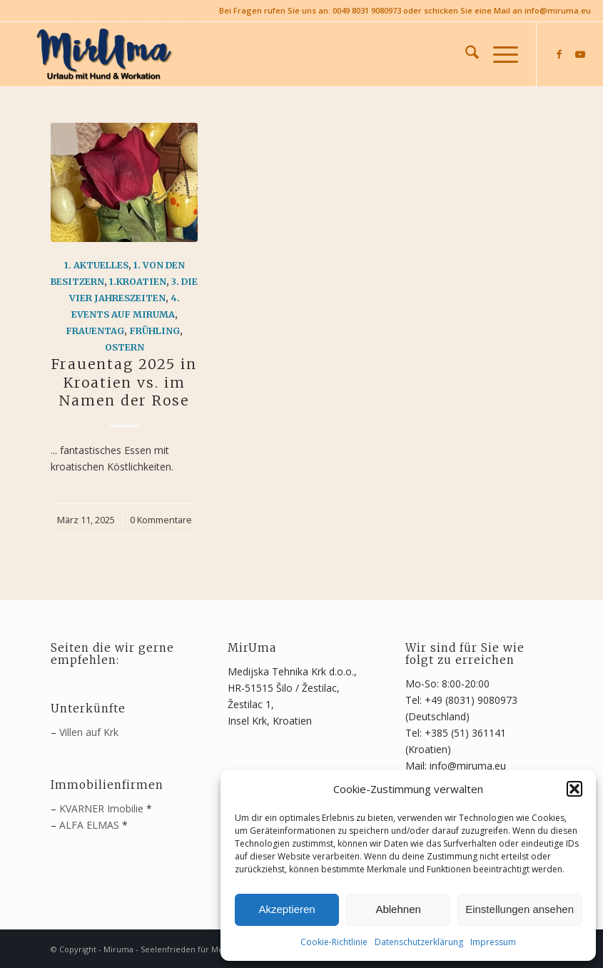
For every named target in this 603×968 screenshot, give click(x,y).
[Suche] (465, 54)
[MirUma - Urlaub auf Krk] (106, 54)
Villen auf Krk (88, 732)
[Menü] (498, 54)
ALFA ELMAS (89, 825)
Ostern (124, 347)
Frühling (154, 331)
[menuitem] (465, 54)
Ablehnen (397, 909)
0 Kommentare (161, 520)
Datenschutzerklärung (419, 942)
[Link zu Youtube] (580, 54)
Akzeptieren (286, 909)
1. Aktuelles (96, 265)
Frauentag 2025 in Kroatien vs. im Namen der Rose (124, 382)
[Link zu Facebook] (558, 54)
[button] (574, 789)
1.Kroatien (137, 281)
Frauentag (95, 331)
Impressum (493, 942)
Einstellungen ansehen (519, 909)
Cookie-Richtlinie (334, 942)
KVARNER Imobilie (101, 808)
